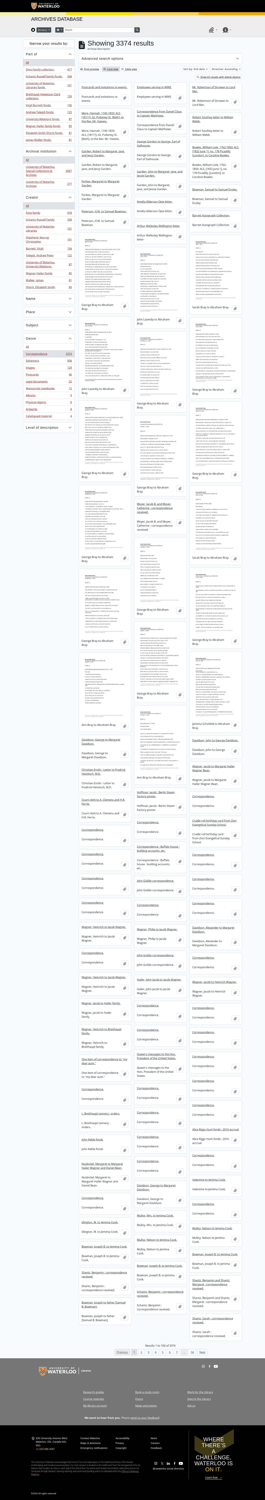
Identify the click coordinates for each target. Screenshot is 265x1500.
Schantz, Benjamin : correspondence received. (160, 1294)
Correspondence (49, 354)
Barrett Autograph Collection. (211, 215)
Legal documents (49, 382)
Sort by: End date (194, 69)
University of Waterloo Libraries (49, 229)
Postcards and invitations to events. (104, 87)
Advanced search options (103, 58)
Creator (32, 197)
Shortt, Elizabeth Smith (49, 288)
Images (49, 368)
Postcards (49, 375)
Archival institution (41, 151)
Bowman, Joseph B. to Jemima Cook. (104, 1246)
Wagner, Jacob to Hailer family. (101, 1003)
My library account (95, 1406)
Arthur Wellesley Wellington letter (158, 226)
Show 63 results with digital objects (218, 77)
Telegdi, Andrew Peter (49, 256)
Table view (129, 69)
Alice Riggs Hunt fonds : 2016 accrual (215, 1129)
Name (30, 299)
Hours (139, 1399)
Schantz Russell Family (49, 220)
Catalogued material (49, 416)
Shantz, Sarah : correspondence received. (212, 1320)
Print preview (89, 69)
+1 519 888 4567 (45, 1449)
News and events (146, 1406)
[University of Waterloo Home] (45, 6)
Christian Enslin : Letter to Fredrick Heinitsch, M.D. (103, 772)
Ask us (191, 1406)
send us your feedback (144, 1418)
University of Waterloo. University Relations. (49, 264)
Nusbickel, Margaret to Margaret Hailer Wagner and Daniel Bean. (102, 1166)
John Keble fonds (92, 1139)
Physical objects (49, 403)
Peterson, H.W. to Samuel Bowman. (104, 211)
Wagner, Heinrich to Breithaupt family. (102, 1031)
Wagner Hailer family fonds (49, 127)
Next (202, 1352)
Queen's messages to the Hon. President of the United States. (156, 1056)
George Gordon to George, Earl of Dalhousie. (158, 143)
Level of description (42, 427)
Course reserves (93, 1399)
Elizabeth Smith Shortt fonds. (49, 134)
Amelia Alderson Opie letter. (155, 201)
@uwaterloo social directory (168, 1468)
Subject (32, 325)
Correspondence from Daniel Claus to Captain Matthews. (159, 113)
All (27, 62)
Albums (49, 396)
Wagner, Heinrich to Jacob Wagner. (104, 927)
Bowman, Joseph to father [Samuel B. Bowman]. (104, 1304)
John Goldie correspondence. (155, 881)
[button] (213, 30)
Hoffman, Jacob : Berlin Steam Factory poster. (156, 794)
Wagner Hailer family (49, 274)
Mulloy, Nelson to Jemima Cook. (212, 1228)
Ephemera (49, 361)
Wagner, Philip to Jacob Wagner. (157, 929)
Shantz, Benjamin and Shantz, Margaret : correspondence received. (211, 1284)
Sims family (49, 213)
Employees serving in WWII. (154, 87)
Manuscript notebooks (49, 389)
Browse (43, 30)
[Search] (98, 30)
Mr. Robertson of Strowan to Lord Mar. (213, 89)
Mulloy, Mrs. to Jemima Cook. (155, 1215)
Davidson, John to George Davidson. (215, 740)
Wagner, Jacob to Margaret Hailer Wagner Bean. (213, 768)
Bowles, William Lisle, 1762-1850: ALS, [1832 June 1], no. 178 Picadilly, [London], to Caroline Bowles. (215, 151)
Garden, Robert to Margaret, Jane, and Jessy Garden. (103, 153)
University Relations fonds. (49, 120)
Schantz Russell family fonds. (49, 77)
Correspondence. (203, 796)
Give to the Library (199, 1399)
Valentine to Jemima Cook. (209, 1180)
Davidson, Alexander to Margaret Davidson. (213, 930)
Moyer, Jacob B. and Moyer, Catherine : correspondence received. (155, 508)
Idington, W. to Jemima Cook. (100, 1222)
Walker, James (49, 281)
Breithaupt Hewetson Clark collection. (49, 96)
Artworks (49, 410)
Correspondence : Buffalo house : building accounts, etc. (158, 849)
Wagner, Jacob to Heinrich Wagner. (214, 982)
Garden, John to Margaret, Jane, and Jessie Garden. (160, 174)
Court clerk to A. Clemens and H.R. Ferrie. (103, 802)
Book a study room (147, 1392)
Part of (31, 54)
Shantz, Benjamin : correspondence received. (104, 1274)
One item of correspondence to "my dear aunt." (104, 1061)
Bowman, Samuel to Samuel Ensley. (214, 189)
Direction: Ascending (225, 69)
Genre (31, 338)
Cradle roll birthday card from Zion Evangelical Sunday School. (214, 823)
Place (30, 312)
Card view (110, 69)
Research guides (93, 1392)
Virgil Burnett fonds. (49, 106)
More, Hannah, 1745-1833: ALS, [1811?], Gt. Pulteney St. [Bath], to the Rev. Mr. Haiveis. (103, 117)
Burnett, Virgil (49, 249)
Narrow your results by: (49, 43)
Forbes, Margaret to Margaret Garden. (100, 183)
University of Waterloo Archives (49, 184)
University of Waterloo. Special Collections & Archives (49, 171)
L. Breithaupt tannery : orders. (101, 1113)
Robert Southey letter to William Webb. (212, 119)
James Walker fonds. (49, 140)
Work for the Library (200, 1392)
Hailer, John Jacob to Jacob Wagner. (159, 979)
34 (192, 1352)
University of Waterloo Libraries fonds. (49, 85)
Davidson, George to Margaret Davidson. (101, 742)
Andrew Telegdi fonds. (49, 113)
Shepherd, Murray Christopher (49, 239)
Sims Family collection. (49, 70)
